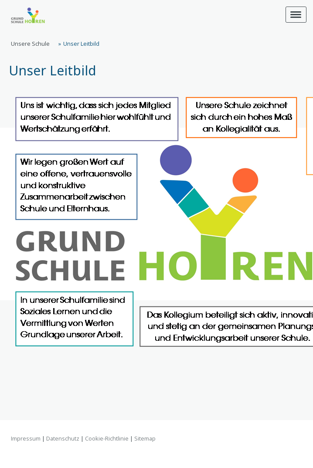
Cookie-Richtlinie (107, 438)
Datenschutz (62, 438)
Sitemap (145, 438)
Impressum (26, 438)
